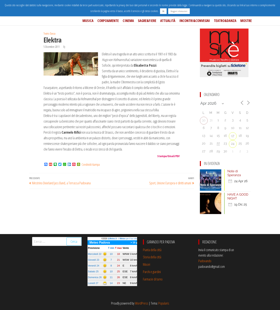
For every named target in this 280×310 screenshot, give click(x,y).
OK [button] (163, 11)
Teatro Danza (49, 33)
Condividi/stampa (91, 164)
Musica (88, 20)
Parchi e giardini (152, 271)
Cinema (128, 20)
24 (232, 143)
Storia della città (152, 257)
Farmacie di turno (153, 279)
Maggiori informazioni (179, 11)
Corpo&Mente (108, 20)
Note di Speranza (234, 173)
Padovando (204, 261)
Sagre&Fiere (147, 20)
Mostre (246, 20)
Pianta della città (152, 249)
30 (203, 120)
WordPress (141, 303)
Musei (146, 264)
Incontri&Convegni (194, 20)
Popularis (163, 303)
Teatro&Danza (225, 20)
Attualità (167, 20)
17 (232, 136)
